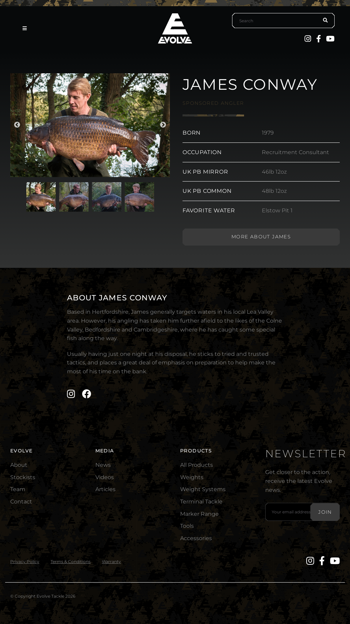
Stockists (22, 477)
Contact (21, 501)
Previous (17, 125)
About (18, 465)
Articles (105, 489)
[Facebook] (318, 38)
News (103, 465)
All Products (196, 465)
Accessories (196, 538)
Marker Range (199, 514)
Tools (187, 526)
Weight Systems (203, 489)
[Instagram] (308, 38)
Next (163, 125)
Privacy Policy (24, 561)
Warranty (111, 561)
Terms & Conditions (71, 561)
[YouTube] (330, 38)
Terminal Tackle (201, 501)
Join (325, 512)
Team (17, 489)
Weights (191, 477)
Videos (104, 477)
